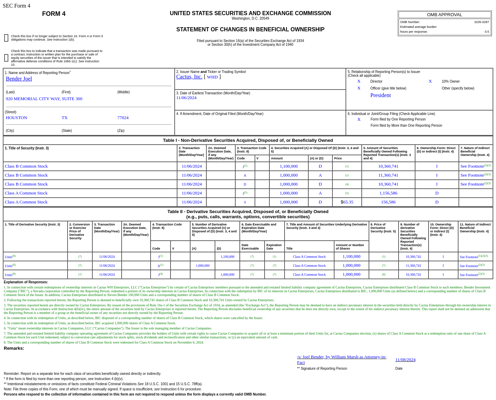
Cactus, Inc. (189, 77)
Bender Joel (19, 79)
